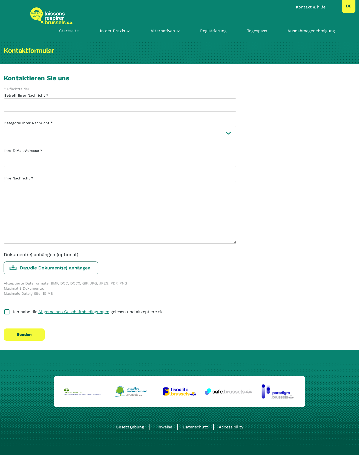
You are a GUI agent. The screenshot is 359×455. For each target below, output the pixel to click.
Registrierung (213, 30)
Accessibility (231, 427)
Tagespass (257, 30)
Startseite (69, 30)
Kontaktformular (29, 51)
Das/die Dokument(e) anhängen (55, 267)
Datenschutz (195, 427)
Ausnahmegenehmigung (311, 30)
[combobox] (348, 6)
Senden (24, 334)
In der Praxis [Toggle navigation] (112, 31)
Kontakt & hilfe (311, 7)
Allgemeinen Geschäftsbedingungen (73, 311)
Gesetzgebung (130, 427)
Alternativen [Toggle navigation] (162, 31)
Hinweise (163, 427)
